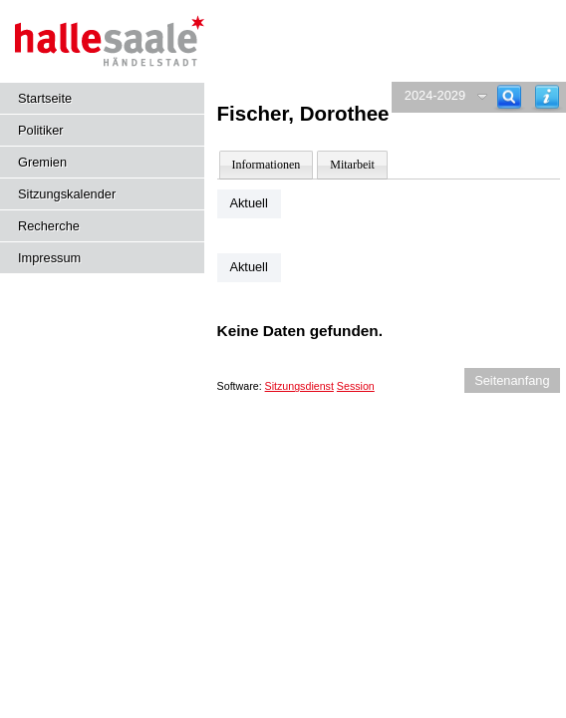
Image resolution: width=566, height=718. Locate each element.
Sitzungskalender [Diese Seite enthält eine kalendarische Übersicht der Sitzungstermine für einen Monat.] (67, 193)
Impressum (49, 257)
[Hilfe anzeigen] (547, 97)
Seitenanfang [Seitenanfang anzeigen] (511, 380)
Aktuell (248, 202)
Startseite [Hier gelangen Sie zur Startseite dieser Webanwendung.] (45, 98)
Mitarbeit (352, 165)
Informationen (266, 165)
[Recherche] (509, 97)
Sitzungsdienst (299, 386)
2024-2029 (435, 95)
